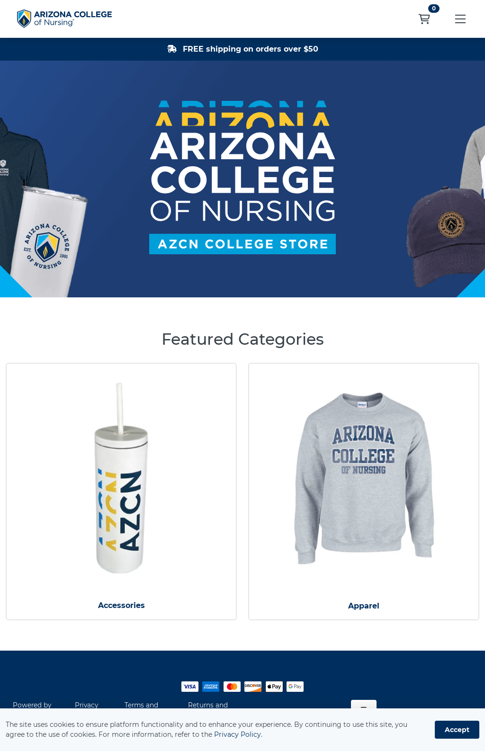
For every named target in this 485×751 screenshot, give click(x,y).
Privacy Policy (237, 734)
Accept (457, 729)
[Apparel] (363, 478)
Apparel (363, 605)
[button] (460, 18)
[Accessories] (121, 478)
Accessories (121, 605)
